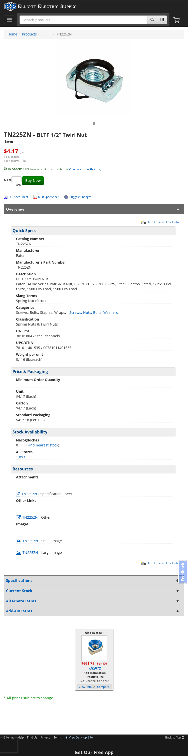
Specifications (93, 580)
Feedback (182, 571)
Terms (58, 737)
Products (29, 34)
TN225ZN (27, 493)
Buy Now (33, 180)
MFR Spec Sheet (48, 197)
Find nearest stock (43, 445)
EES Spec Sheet (18, 197)
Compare (103, 687)
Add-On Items (93, 611)
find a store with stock (84, 169)
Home (12, 34)
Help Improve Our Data (159, 222)
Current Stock (93, 590)
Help (21, 737)
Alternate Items (93, 601)
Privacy (45, 737)
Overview (93, 209)
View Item (85, 687)
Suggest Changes (80, 197)
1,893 (20, 456)
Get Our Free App (94, 752)
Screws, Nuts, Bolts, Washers (93, 312)
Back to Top (174, 737)
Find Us (32, 737)
